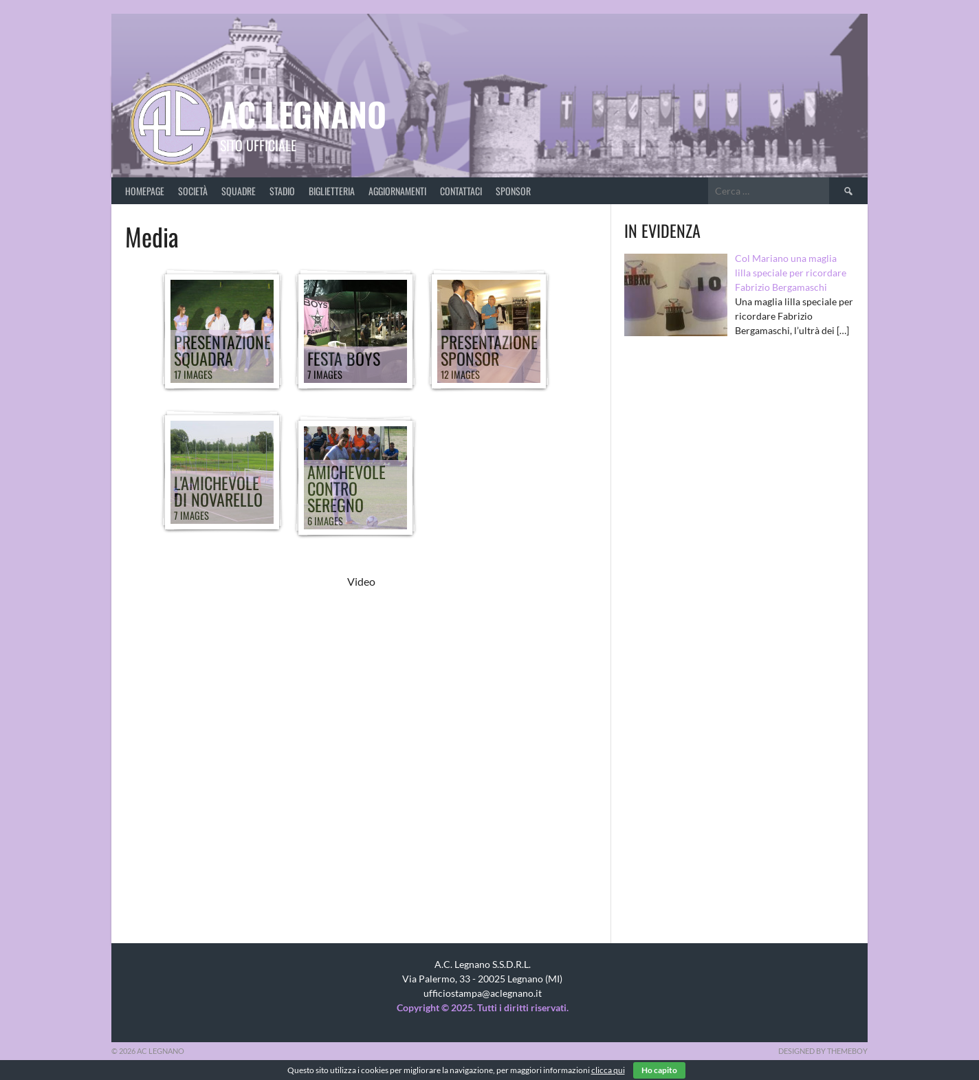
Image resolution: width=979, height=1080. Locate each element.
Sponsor (513, 191)
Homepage (144, 191)
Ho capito (659, 1070)
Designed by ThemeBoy (823, 1050)
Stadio (282, 191)
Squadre (238, 191)
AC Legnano (303, 113)
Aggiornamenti (397, 191)
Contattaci (461, 191)
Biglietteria (332, 191)
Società (193, 191)
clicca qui (608, 1070)
